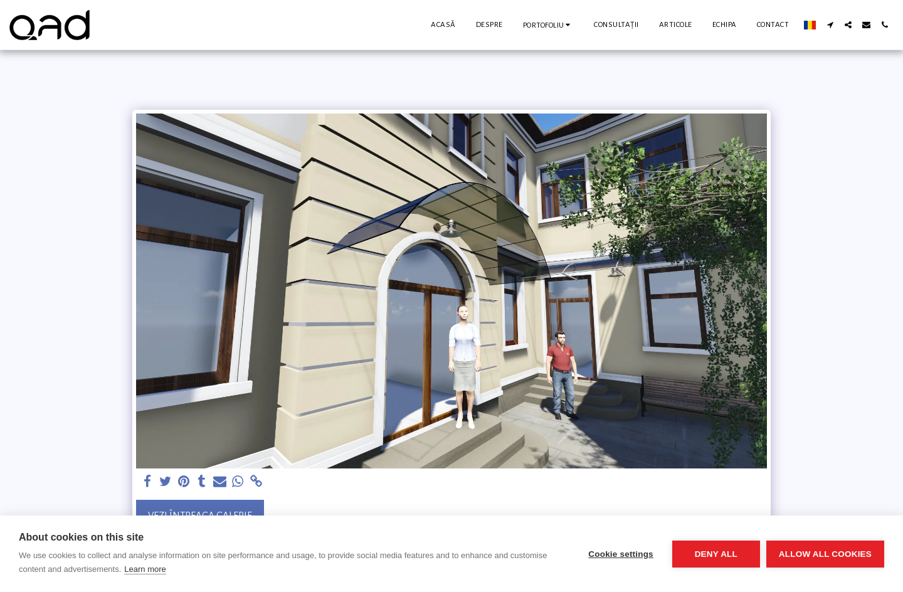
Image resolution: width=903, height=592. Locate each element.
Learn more (145, 569)
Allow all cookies (825, 554)
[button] (549, 24)
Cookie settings (620, 554)
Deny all (716, 554)
